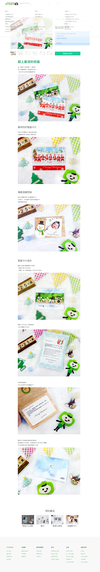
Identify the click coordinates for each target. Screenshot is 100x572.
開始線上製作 (67, 53)
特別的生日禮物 (70, 556)
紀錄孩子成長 (69, 551)
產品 (47, 3)
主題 (56, 3)
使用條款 (9, 559)
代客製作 (38, 556)
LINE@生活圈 (84, 562)
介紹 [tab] (57, 19)
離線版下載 (39, 554)
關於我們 (9, 554)
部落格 (82, 551)
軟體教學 (23, 556)
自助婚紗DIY (69, 559)
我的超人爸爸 (54, 554)
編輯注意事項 (24, 551)
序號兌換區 (39, 551)
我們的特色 (9, 556)
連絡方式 (83, 554)
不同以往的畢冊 (70, 562)
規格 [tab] (62, 19)
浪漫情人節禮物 (55, 559)
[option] (31, 33)
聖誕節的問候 (54, 556)
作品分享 (74, 3)
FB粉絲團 (83, 559)
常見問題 (23, 554)
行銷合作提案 (84, 556)
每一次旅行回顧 (70, 554)
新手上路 (9, 551)
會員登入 (85, 3)
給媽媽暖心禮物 (55, 551)
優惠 (65, 3)
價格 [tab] (68, 19)
